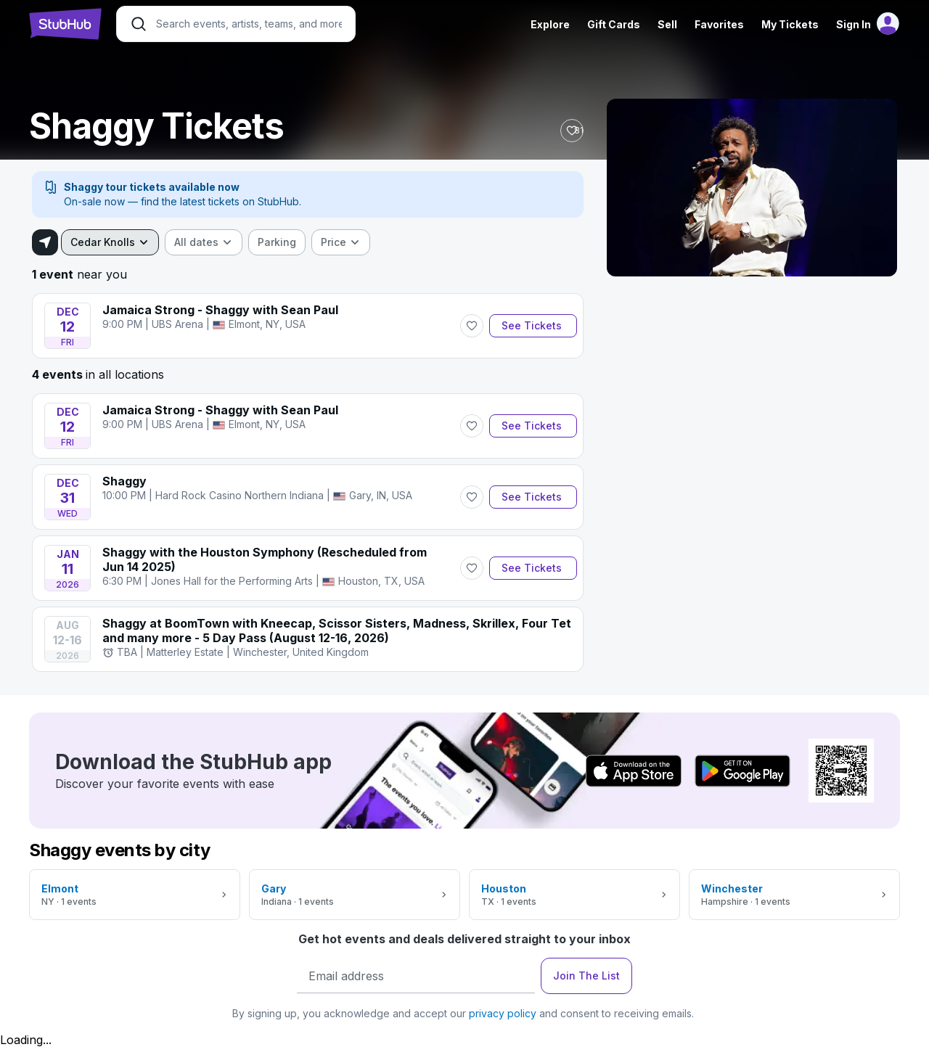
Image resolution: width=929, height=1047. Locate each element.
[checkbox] (277, 242)
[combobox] (110, 242)
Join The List (586, 975)
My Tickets (790, 24)
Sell (667, 24)
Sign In (853, 24)
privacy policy (502, 1013)
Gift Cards (613, 24)
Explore (550, 24)
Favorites (719, 24)
